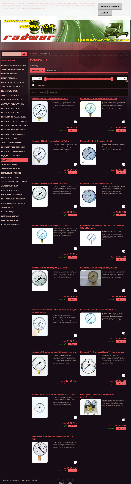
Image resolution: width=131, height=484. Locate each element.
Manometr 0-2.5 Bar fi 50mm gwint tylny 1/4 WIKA (50, 268)
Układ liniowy (51, 70)
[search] (23, 54)
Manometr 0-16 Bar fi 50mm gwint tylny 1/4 (96, 183)
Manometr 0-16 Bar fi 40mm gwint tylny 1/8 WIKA (50, 183)
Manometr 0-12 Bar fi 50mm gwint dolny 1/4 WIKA (50, 141)
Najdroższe (53, 92)
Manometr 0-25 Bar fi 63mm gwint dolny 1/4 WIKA (98, 268)
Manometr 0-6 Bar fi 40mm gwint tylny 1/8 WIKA (98, 310)
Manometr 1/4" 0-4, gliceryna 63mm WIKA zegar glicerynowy (54, 352)
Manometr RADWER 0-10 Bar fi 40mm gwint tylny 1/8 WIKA (54, 394)
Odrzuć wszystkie (110, 6)
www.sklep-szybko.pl (29, 480)
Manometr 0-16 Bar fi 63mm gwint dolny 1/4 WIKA (50, 225)
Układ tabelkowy (37, 70)
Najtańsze (42, 92)
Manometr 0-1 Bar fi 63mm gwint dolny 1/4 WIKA (50, 99)
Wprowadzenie (35, 53)
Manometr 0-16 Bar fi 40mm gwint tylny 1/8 (96, 141)
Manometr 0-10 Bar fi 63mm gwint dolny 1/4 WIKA (98, 99)
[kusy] (75, 122)
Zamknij (105, 13)
